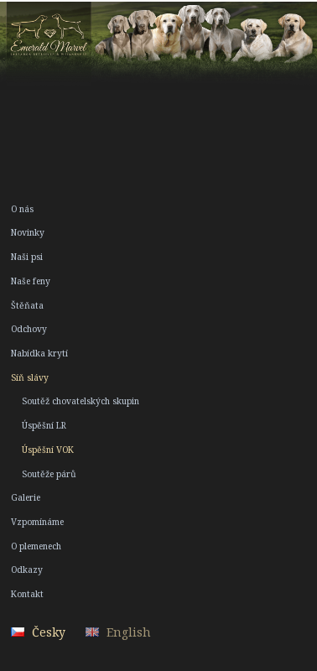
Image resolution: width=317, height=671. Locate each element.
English (129, 632)
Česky (48, 632)
